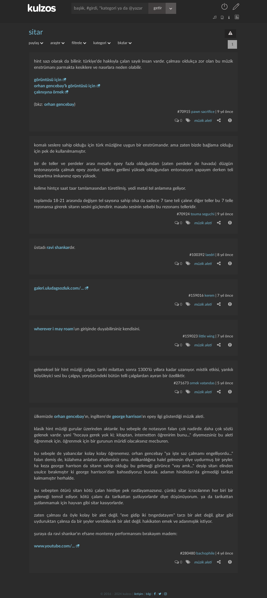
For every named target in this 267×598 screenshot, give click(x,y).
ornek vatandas (202, 383)
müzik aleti (202, 120)
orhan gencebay (59, 104)
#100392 (197, 255)
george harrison (127, 416)
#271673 (181, 383)
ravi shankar (58, 247)
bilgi (148, 594)
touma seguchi (202, 214)
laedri (210, 255)
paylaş (36, 43)
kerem (209, 295)
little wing (206, 336)
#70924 (183, 214)
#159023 (190, 336)
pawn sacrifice (202, 111)
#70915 (183, 111)
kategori (102, 43)
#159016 (196, 295)
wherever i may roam (54, 329)
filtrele (79, 43)
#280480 (187, 553)
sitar (36, 32)
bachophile (205, 553)
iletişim (138, 594)
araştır (57, 43)
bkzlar (125, 43)
